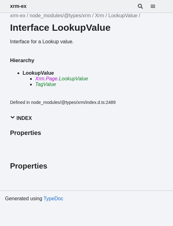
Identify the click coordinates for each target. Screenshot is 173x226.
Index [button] (21, 118)
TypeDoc (53, 198)
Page (51, 78)
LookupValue (122, 15)
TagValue (45, 84)
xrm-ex (18, 6)
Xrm (99, 15)
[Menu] (156, 6)
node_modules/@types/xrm (60, 15)
